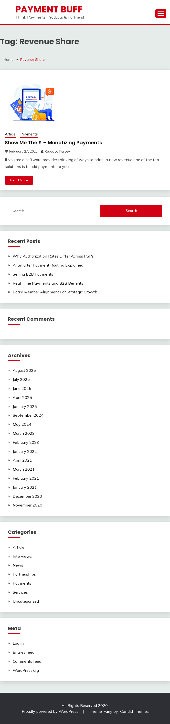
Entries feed (23, 652)
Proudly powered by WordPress (50, 711)
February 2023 (26, 442)
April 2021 (22, 460)
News (18, 565)
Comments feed (27, 661)
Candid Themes (134, 711)
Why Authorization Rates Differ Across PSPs (53, 256)
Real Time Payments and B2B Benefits (48, 283)
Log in (18, 643)
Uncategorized (26, 601)
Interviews (22, 556)
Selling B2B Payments (33, 274)
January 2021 (25, 487)
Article (10, 134)
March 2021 (24, 469)
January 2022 (25, 451)
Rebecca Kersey (57, 151)
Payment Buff (49, 9)
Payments (29, 134)
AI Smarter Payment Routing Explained (48, 265)
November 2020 (27, 505)
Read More (19, 180)
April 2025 (22, 397)
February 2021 (26, 478)
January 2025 (25, 406)
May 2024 (22, 424)
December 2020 (27, 496)
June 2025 (22, 388)
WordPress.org (26, 670)
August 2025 (24, 370)
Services (20, 592)
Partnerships (24, 574)
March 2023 (24, 433)
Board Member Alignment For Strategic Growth (55, 292)
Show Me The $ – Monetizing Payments (53, 142)
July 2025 (21, 379)
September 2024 (28, 415)
